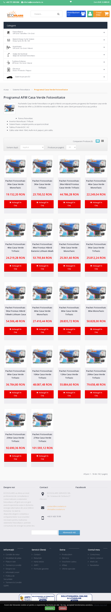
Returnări (38, 558)
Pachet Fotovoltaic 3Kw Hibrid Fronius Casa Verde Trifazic (69, 184)
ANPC (36, 565)
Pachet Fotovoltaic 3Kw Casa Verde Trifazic (42, 184)
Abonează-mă (69, 532)
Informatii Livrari (12, 572)
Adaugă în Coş (15, 204)
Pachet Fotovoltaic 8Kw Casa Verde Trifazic (15, 374)
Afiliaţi (64, 565)
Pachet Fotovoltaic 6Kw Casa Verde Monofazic (42, 311)
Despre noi (10, 568)
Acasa (6, 89)
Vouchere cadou (69, 561)
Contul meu (95, 554)
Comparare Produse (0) (82, 141)
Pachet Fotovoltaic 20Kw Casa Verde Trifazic (96, 374)
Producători (67, 554)
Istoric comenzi (96, 558)
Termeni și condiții (13, 565)
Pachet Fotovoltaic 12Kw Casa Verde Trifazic (69, 374)
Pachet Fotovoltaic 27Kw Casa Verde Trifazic (42, 438)
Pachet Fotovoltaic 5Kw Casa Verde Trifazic (96, 247)
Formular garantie (41, 568)
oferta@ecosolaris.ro (33, 2)
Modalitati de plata (13, 558)
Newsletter (94, 565)
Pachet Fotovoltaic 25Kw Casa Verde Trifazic (15, 438)
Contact (37, 554)
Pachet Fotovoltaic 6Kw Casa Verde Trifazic (69, 311)
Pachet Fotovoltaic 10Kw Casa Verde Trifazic (42, 374)
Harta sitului (39, 561)
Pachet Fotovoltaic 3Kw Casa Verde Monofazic (15, 184)
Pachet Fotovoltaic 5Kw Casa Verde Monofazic (69, 247)
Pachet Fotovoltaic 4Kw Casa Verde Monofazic (96, 184)
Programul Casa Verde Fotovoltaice (51, 89)
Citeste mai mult (100, 605)
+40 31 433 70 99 (54, 516)
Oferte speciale (68, 568)
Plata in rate (11, 561)
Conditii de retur (13, 554)
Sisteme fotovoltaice (21, 89)
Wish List (93, 561)
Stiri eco (65, 558)
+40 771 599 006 (12, 2)
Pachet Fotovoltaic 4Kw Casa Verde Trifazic (15, 247)
